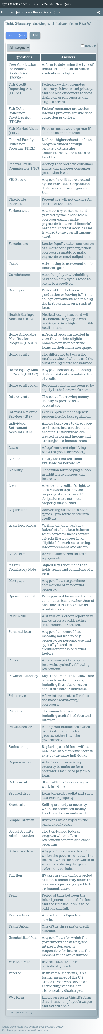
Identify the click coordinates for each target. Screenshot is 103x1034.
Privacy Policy (54, 1026)
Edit (34, 35)
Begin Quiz (16, 35)
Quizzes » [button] (22, 12)
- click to (37, 4)
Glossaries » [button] (41, 12)
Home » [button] (7, 12)
